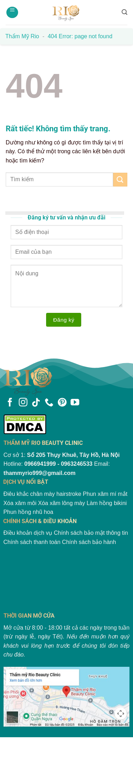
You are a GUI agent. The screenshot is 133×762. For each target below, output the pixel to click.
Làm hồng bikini (107, 503)
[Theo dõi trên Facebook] (10, 403)
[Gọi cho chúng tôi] (49, 403)
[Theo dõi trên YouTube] (75, 403)
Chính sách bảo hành (89, 542)
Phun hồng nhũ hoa (28, 512)
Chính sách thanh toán (31, 542)
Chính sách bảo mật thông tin (91, 533)
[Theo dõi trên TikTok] (36, 403)
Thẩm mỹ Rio (22, 36)
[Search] (124, 12)
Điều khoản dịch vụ (27, 533)
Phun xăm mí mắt (105, 494)
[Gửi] (120, 180)
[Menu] (12, 12)
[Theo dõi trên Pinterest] (62, 403)
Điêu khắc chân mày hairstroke (42, 494)
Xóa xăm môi (19, 503)
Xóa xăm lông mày (61, 503)
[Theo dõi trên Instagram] (23, 403)
